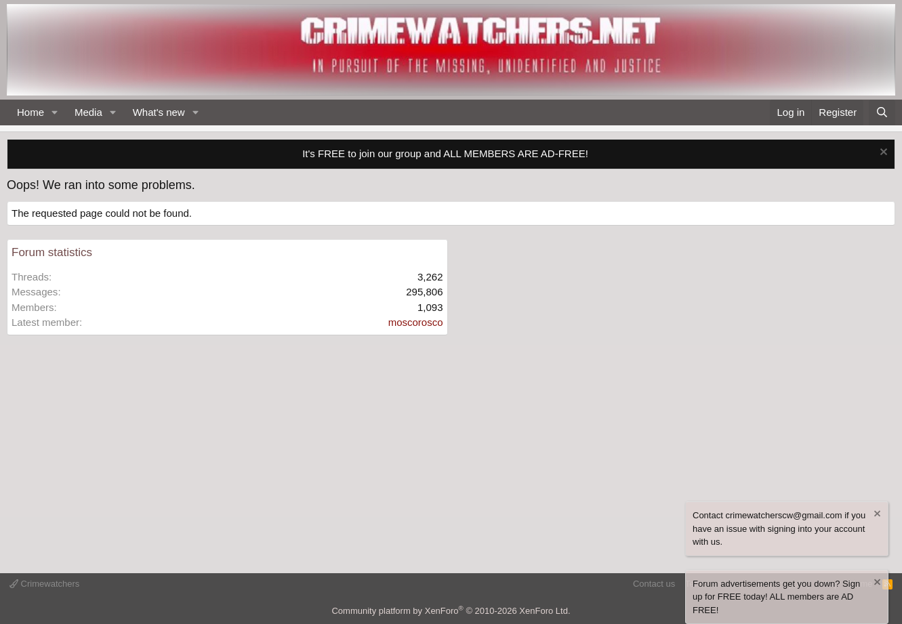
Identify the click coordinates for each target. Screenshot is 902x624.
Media (88, 112)
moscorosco (415, 322)
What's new (159, 112)
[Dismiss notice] (882, 153)
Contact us (654, 584)
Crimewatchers (44, 584)
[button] (54, 113)
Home (30, 112)
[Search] (882, 113)
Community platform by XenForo (450, 611)
